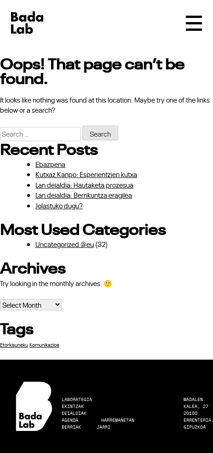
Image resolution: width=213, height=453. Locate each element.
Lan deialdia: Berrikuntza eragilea (83, 195)
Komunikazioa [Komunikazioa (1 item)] (44, 344)
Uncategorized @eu (64, 244)
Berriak (71, 427)
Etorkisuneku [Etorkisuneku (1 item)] (14, 344)
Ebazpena (50, 164)
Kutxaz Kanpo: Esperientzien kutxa (86, 174)
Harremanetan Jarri (115, 424)
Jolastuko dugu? (59, 205)
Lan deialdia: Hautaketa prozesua (84, 184)
